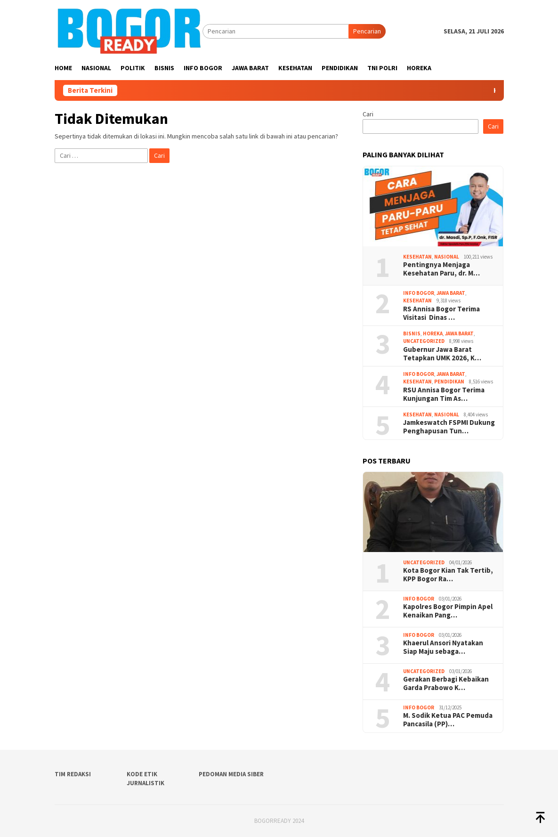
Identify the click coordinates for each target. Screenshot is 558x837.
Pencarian (367, 31)
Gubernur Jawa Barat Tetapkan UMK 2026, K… (442, 353)
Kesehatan (417, 256)
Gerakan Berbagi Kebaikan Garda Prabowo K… (446, 683)
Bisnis (412, 333)
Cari (368, 114)
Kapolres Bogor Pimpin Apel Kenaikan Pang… (448, 610)
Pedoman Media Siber (231, 774)
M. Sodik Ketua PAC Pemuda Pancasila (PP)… (448, 719)
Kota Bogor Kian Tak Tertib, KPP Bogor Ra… (448, 574)
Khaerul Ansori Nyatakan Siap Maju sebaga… (443, 647)
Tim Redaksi (73, 774)
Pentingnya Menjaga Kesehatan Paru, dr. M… (441, 268)
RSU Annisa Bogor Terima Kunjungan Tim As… (444, 394)
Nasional (446, 256)
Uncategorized (424, 341)
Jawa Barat (451, 293)
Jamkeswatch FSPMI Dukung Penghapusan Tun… (449, 426)
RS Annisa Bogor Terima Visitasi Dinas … (442, 313)
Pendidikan (449, 381)
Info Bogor (418, 293)
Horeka (433, 333)
